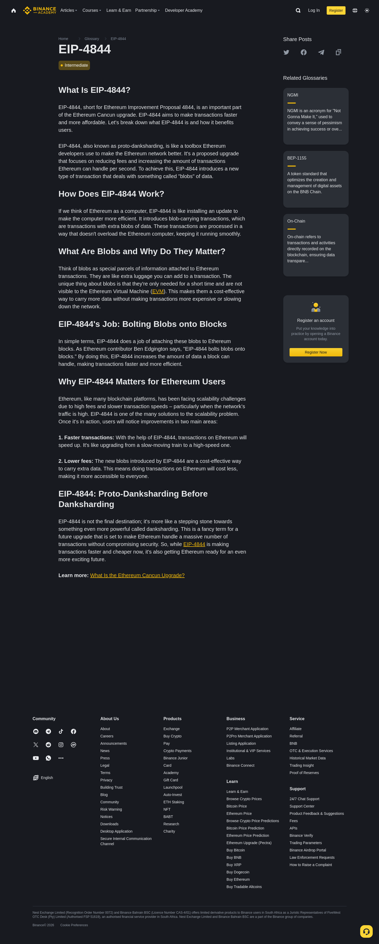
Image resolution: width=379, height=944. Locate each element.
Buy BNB (234, 857)
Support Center (302, 806)
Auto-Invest (172, 795)
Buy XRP (234, 865)
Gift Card (170, 780)
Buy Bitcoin (236, 850)
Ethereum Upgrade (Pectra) (249, 843)
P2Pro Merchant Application (249, 736)
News (105, 751)
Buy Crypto (172, 736)
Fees (294, 821)
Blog (104, 795)
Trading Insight (302, 765)
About (105, 729)
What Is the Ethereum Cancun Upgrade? (137, 575)
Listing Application (241, 743)
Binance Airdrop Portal (308, 850)
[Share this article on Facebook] (304, 52)
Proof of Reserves (304, 773)
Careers (107, 736)
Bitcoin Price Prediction (245, 828)
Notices (106, 817)
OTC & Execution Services (311, 751)
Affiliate (296, 729)
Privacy (106, 780)
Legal (104, 765)
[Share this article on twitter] (286, 52)
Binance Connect (240, 765)
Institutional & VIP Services (248, 751)
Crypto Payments (177, 751)
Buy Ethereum (238, 879)
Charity (169, 831)
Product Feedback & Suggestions (317, 813)
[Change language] (355, 10)
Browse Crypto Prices (244, 799)
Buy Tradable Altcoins (244, 887)
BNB (293, 743)
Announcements (113, 743)
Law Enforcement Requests (312, 857)
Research (171, 824)
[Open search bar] (296, 10)
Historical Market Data (308, 758)
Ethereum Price (239, 813)
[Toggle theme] (367, 10)
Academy (171, 773)
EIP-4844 (194, 544)
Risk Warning (111, 809)
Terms (105, 773)
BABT (168, 817)
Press (105, 758)
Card (167, 765)
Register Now (316, 352)
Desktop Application (116, 831)
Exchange (171, 729)
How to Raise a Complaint (311, 865)
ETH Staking (173, 802)
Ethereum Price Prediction (248, 835)
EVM (157, 291)
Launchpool (172, 787)
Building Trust (111, 787)
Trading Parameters (306, 843)
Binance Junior (175, 758)
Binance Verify (301, 835)
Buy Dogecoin (238, 872)
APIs (293, 828)
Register (336, 10)
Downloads (109, 824)
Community (109, 802)
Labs (230, 758)
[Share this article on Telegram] (321, 52)
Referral (296, 736)
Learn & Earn (237, 791)
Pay (166, 743)
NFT (167, 809)
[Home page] (39, 10)
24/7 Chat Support (304, 799)
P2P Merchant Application (247, 729)
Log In (314, 10)
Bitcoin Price (237, 806)
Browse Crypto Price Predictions (253, 821)
